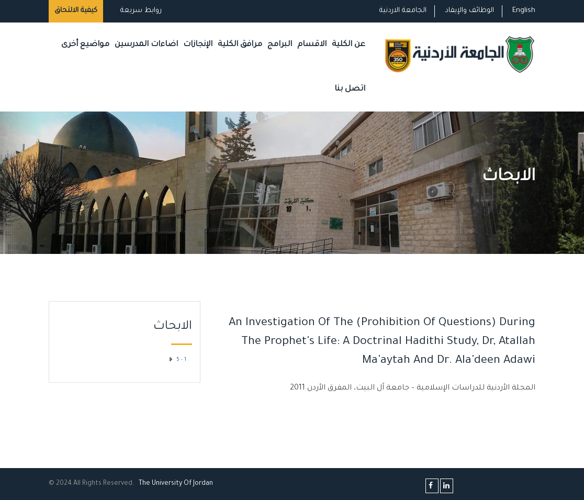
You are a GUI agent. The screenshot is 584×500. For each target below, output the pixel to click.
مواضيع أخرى (85, 44)
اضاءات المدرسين (146, 44)
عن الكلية (348, 44)
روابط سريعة (140, 11)
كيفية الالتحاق (75, 11)
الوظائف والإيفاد (469, 11)
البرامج (279, 44)
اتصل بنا (349, 89)
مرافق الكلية (240, 44)
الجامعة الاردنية (402, 11)
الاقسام (312, 44)
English (523, 11)
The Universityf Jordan (176, 483)
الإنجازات (197, 44)
